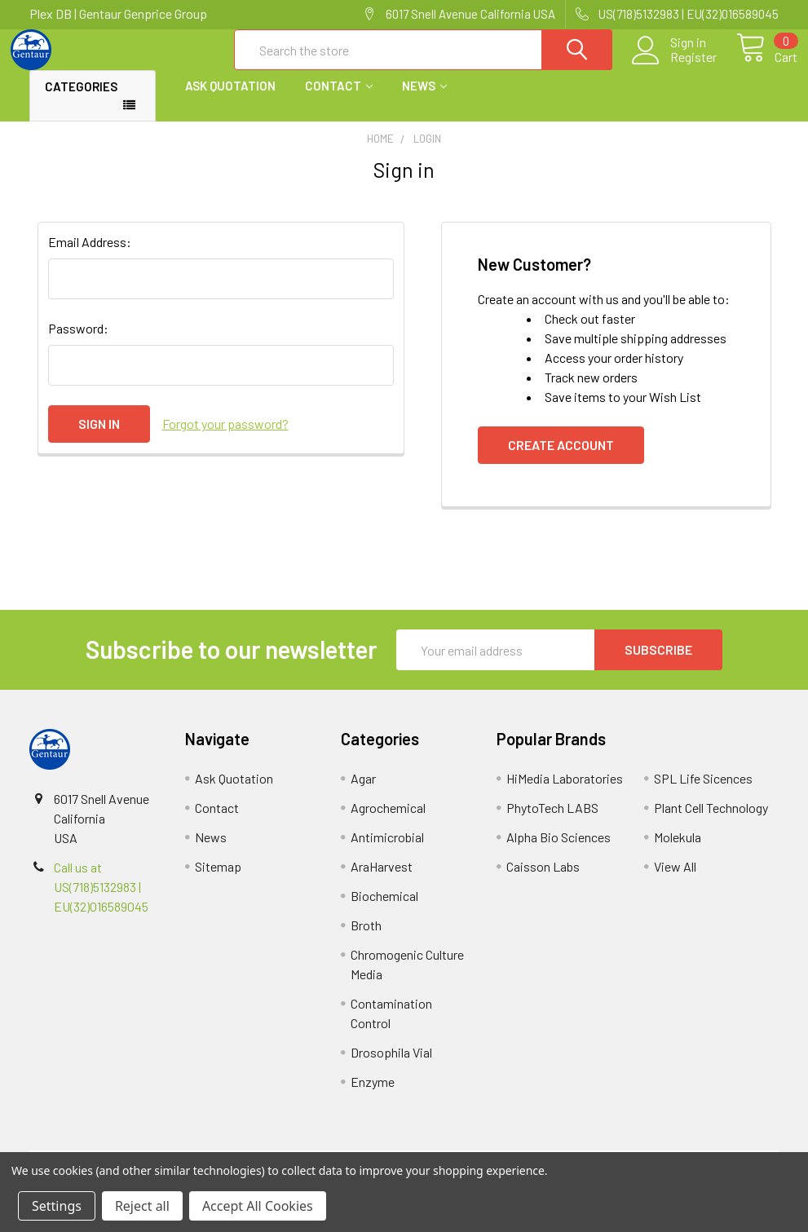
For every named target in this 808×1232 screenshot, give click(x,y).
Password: (78, 342)
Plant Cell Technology (711, 821)
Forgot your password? (225, 437)
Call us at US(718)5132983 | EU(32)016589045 (101, 900)
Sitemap (218, 880)
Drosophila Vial (391, 1066)
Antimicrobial (387, 851)
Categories (81, 101)
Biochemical (384, 909)
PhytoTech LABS (552, 821)
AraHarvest (382, 880)
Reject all (142, 1206)
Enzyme (373, 1095)
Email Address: (89, 255)
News (424, 100)
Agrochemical (388, 821)
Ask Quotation (230, 100)
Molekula (677, 851)
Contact (339, 100)
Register (674, 66)
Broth (366, 939)
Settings (57, 1206)
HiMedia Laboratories (564, 792)
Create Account (561, 458)
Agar (363, 792)
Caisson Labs (543, 880)
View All (675, 880)
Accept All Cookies (257, 1206)
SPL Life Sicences (703, 792)
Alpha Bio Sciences (558, 851)
